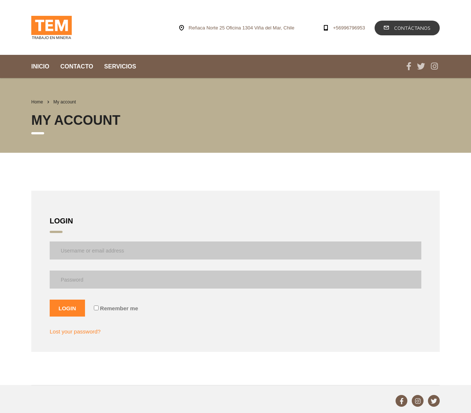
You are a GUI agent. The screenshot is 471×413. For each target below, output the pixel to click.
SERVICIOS (120, 66)
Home (37, 102)
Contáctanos (407, 28)
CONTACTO (76, 66)
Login (67, 308)
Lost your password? (75, 331)
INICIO (40, 66)
